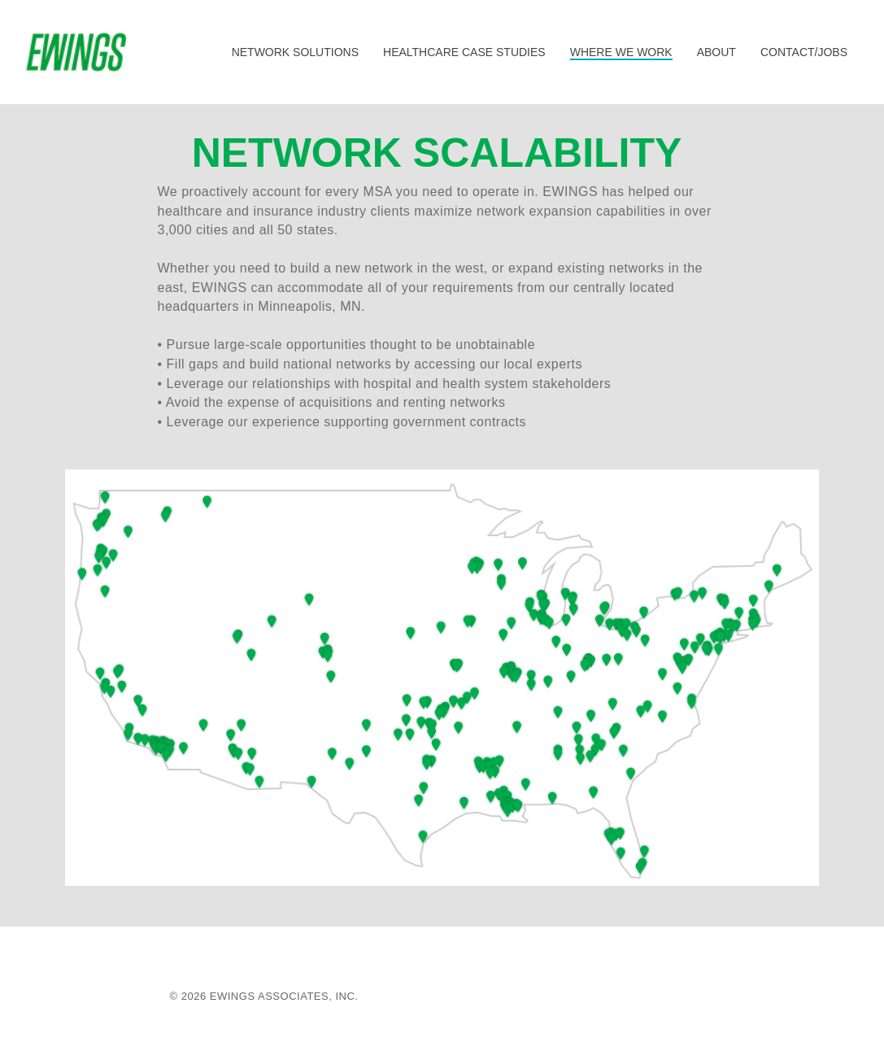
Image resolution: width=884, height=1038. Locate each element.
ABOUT (716, 52)
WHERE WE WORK (621, 52)
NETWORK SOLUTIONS (295, 52)
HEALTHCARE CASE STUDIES (464, 52)
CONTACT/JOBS (803, 52)
